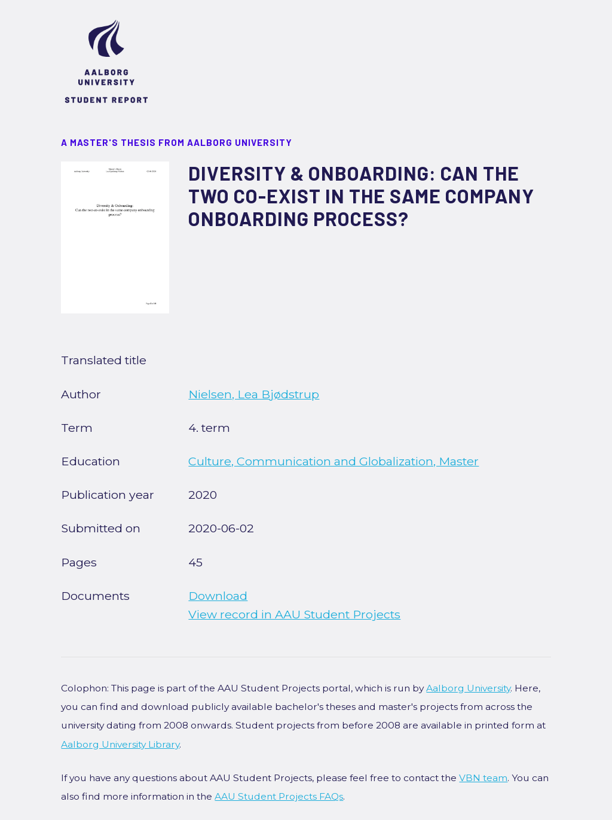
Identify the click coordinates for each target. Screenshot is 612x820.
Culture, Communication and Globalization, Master (333, 461)
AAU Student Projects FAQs (279, 796)
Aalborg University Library (120, 744)
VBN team (483, 778)
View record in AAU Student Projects (294, 614)
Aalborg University (468, 688)
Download (217, 596)
